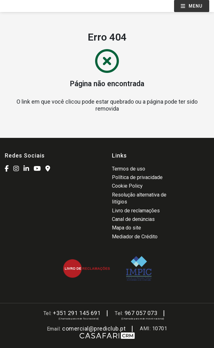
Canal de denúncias (133, 219)
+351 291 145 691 (77, 313)
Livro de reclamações (136, 211)
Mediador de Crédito (135, 237)
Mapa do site (126, 228)
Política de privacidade (137, 177)
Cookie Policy (127, 186)
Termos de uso (128, 169)
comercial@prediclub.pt (94, 328)
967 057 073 (141, 313)
